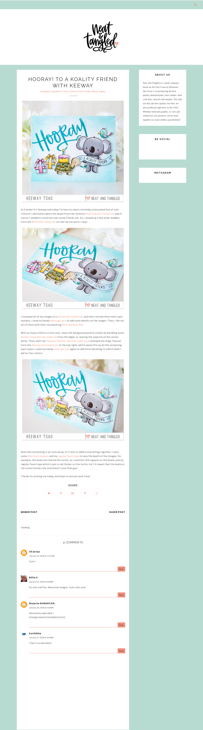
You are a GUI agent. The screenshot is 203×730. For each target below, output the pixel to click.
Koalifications (80, 91)
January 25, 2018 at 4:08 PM (41, 582)
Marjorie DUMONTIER (42, 603)
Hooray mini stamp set (45, 345)
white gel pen (58, 320)
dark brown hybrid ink (69, 316)
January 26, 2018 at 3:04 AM (41, 608)
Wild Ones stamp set (44, 221)
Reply (121, 569)
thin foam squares (38, 456)
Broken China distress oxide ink (39, 336)
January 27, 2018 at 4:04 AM (41, 637)
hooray (45, 91)
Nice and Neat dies (72, 324)
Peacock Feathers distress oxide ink (66, 340)
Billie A (33, 577)
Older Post (117, 512)
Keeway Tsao (60, 91)
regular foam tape (68, 456)
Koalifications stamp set (99, 213)
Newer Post (29, 512)
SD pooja (34, 551)
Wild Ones (99, 91)
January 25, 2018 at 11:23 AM (41, 556)
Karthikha (35, 633)
